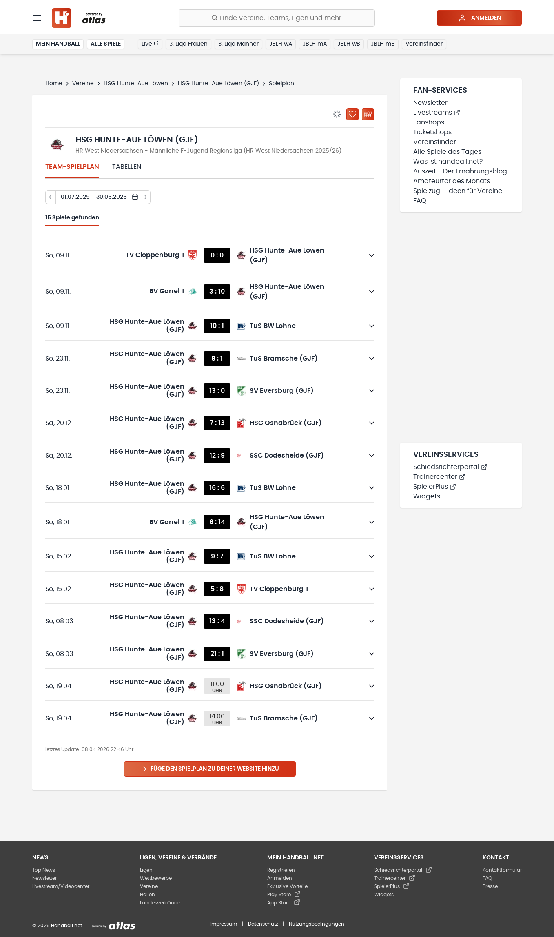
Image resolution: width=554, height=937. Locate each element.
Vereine (83, 83)
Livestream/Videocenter (60, 886)
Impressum (223, 923)
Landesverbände (160, 902)
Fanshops (428, 122)
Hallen (147, 894)
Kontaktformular (502, 870)
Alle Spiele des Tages (447, 151)
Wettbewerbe (156, 878)
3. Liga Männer (238, 44)
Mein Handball (58, 44)
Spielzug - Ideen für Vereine (457, 191)
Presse (490, 886)
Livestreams (436, 112)
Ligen (146, 870)
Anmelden (479, 18)
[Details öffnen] (371, 255)
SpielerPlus (434, 487)
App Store (283, 902)
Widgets (426, 496)
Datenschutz (263, 923)
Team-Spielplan (72, 167)
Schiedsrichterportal (450, 467)
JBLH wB (348, 44)
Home (53, 83)
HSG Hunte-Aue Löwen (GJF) (218, 83)
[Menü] (37, 18)
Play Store (284, 894)
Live (150, 43)
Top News (43, 870)
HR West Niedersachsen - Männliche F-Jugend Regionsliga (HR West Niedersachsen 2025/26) (208, 151)
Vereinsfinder (424, 44)
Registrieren (281, 870)
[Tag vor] (145, 197)
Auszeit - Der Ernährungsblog (460, 171)
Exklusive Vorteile (287, 886)
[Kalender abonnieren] (368, 114)
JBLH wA (280, 44)
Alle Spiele (106, 44)
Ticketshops (432, 132)
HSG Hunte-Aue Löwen (136, 83)
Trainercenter (439, 477)
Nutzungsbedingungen (316, 923)
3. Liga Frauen (188, 44)
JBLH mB (383, 44)
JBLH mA (315, 44)
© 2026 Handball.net (57, 925)
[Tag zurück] (50, 197)
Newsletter (430, 103)
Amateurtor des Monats (451, 181)
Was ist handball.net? (448, 161)
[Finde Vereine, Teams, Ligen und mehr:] (277, 18)
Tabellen (126, 167)
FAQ (419, 200)
